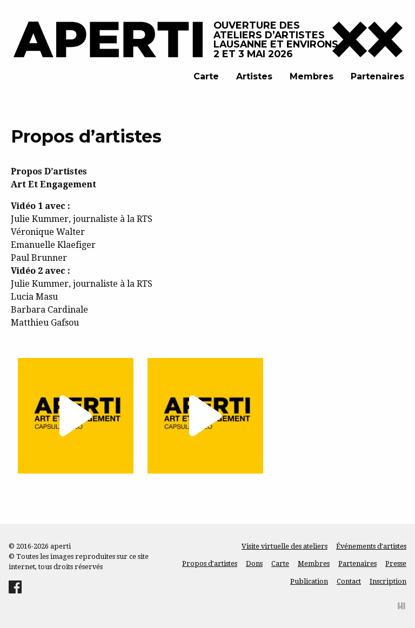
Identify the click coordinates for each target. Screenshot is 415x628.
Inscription (388, 581)
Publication (309, 581)
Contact (349, 581)
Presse (395, 563)
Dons (254, 563)
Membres (311, 76)
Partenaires (377, 76)
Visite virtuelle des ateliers (284, 546)
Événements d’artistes (371, 546)
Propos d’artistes (209, 563)
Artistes (254, 76)
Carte (206, 76)
